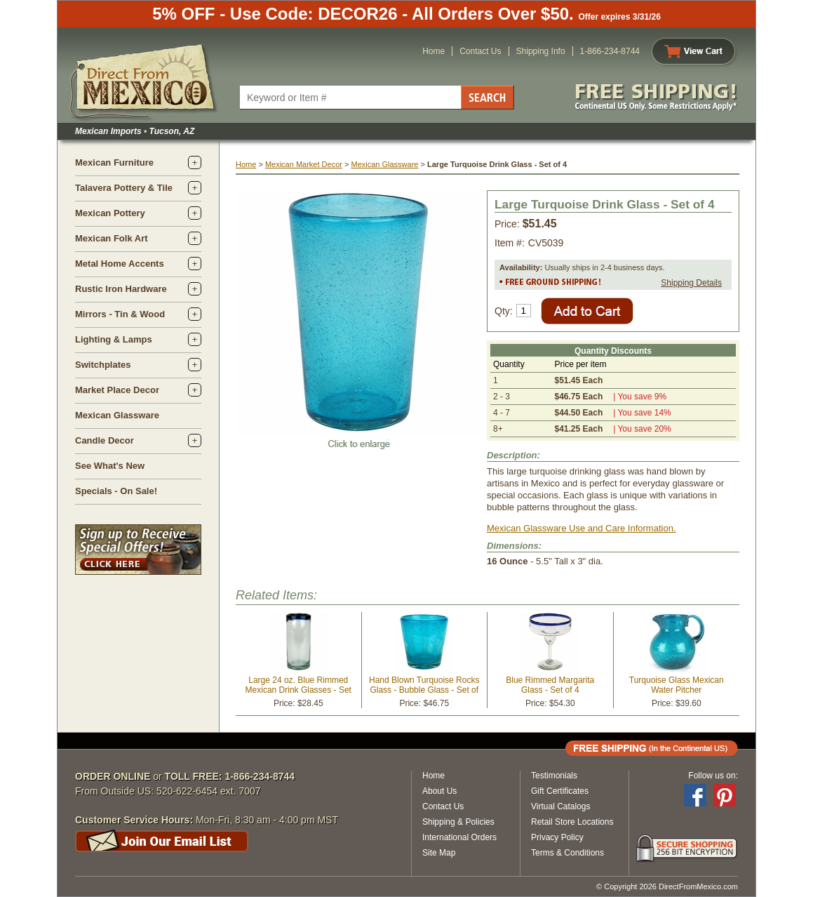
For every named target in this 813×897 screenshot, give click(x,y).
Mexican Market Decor (303, 164)
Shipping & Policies (458, 822)
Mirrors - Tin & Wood (120, 314)
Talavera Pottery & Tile (124, 187)
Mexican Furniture (114, 162)
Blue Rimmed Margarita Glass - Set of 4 (550, 685)
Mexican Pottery (110, 213)
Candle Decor (104, 440)
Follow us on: (713, 775)
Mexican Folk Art (111, 238)
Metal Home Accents (119, 263)
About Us (439, 791)
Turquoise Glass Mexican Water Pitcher (676, 685)
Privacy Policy (557, 837)
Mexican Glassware (117, 415)
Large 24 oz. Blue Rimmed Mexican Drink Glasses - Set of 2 (298, 690)
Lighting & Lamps (113, 339)
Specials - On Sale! (116, 491)
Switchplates (102, 364)
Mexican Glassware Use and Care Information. (581, 528)
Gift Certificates (560, 791)
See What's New (110, 465)
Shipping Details (691, 283)
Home (433, 51)
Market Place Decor (117, 390)
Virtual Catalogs (561, 806)
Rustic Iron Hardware (121, 289)
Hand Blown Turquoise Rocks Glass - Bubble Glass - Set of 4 (424, 690)
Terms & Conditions (567, 853)
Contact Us (480, 51)
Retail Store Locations (572, 822)
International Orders (459, 837)
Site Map (438, 853)
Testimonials (554, 775)
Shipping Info (540, 51)
